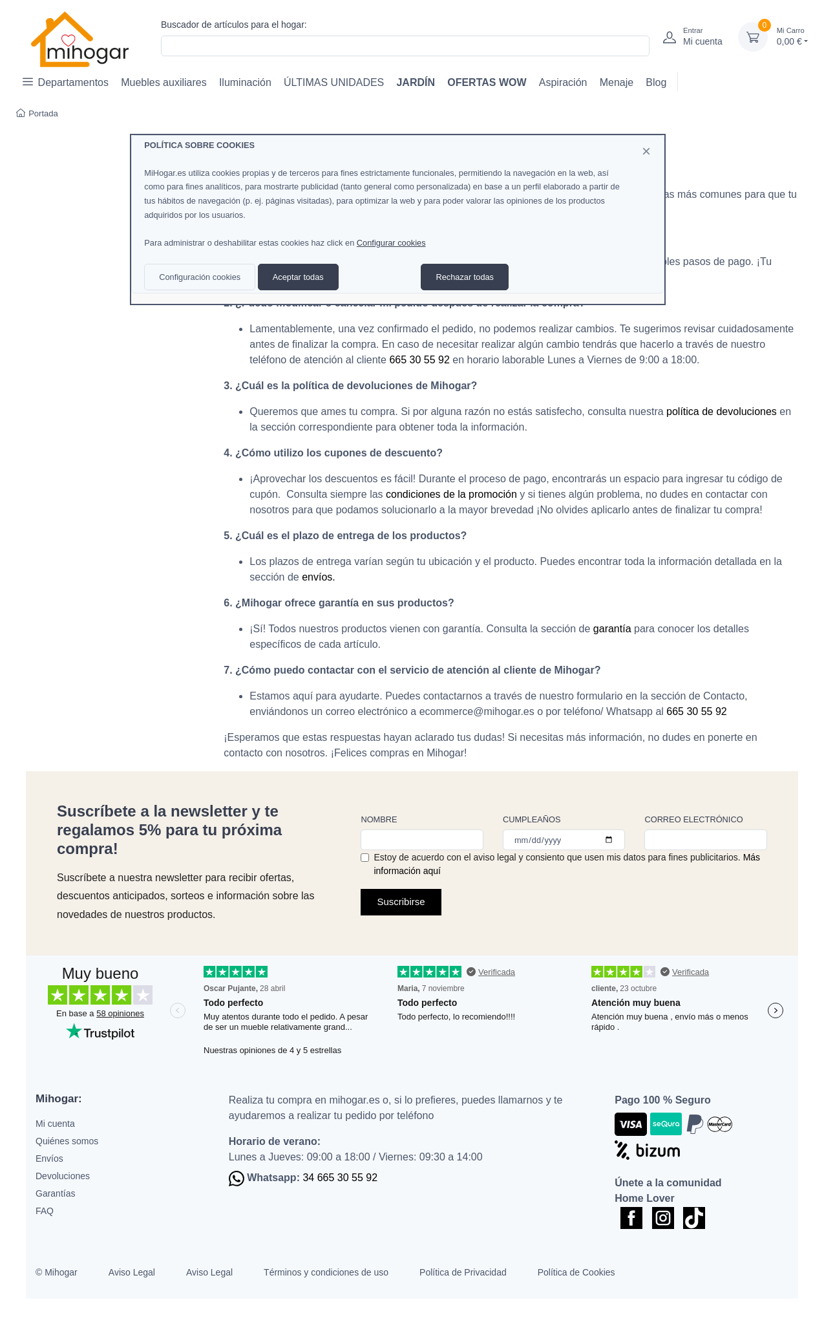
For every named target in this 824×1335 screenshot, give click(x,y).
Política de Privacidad (463, 1272)
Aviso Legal (132, 1272)
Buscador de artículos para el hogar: (234, 24)
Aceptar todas (298, 277)
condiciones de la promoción (451, 494)
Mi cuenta (55, 1123)
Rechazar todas (465, 277)
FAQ (45, 1211)
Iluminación (245, 82)
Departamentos (66, 81)
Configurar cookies (391, 243)
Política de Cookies (576, 1272)
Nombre (379, 819)
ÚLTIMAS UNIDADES (334, 82)
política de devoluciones (721, 411)
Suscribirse (401, 901)
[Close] (646, 151)
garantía (612, 628)
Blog (656, 82)
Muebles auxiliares (164, 82)
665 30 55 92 (419, 359)
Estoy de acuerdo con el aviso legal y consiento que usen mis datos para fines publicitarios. (567, 864)
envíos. (318, 576)
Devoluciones (63, 1176)
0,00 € (792, 36)
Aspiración (563, 82)
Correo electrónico (693, 819)
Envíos (49, 1158)
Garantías (55, 1193)
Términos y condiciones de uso (326, 1272)
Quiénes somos (67, 1141)
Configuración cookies (199, 277)
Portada (37, 113)
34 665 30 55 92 (339, 1177)
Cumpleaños (532, 819)
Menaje (616, 82)
